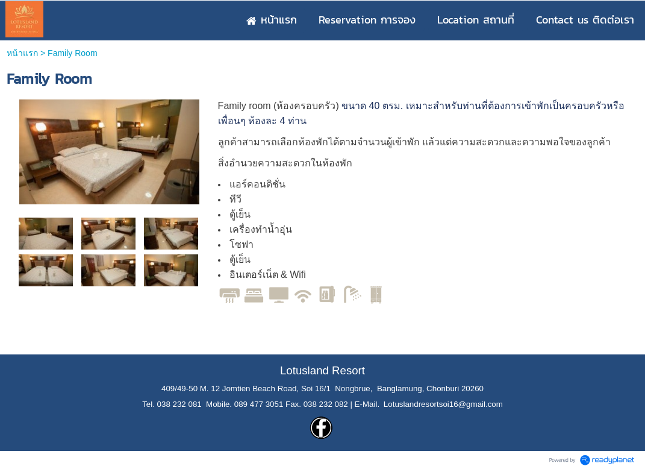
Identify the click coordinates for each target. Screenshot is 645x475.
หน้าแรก (22, 53)
